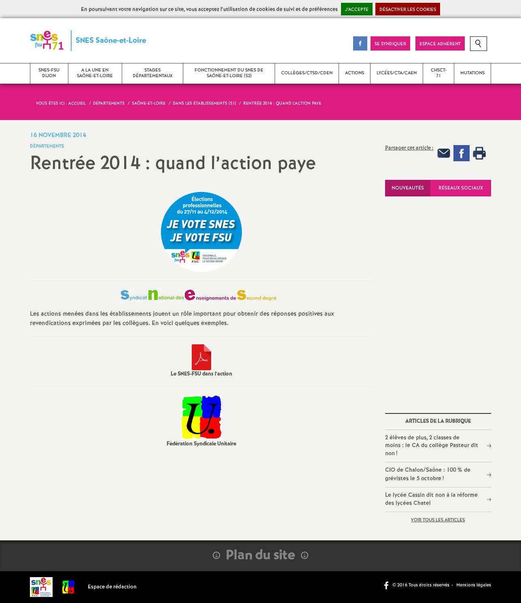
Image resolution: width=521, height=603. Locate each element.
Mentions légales (473, 585)
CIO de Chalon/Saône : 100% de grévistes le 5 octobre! (427, 474)
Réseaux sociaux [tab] (460, 188)
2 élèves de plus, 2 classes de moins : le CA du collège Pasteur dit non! (431, 446)
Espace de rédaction (112, 587)
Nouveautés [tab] (408, 188)
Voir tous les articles (438, 520)
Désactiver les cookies (407, 9)
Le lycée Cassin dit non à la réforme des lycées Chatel (431, 499)
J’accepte (357, 9)
